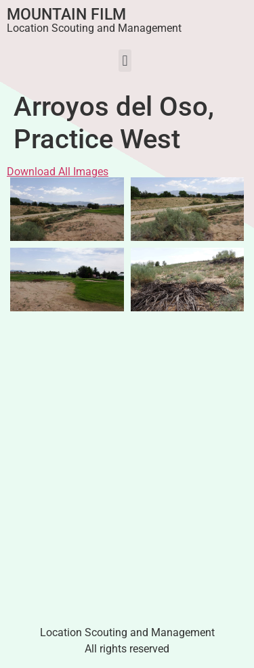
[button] (125, 60)
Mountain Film (66, 14)
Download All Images (57, 171)
